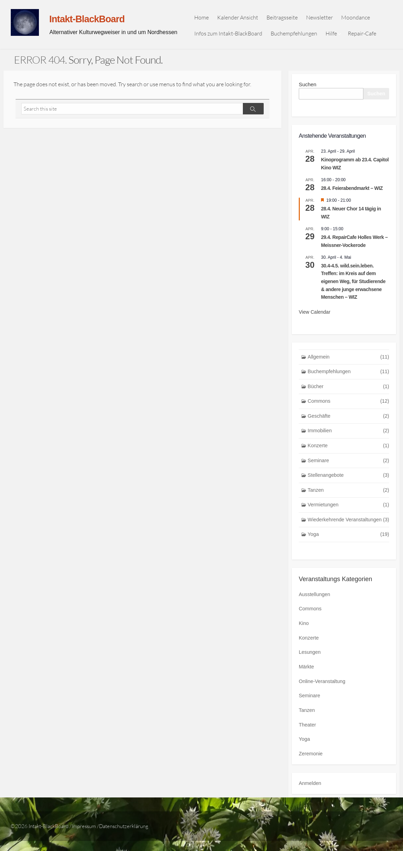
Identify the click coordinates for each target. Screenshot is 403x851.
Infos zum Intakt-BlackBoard (231, 34)
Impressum (88, 836)
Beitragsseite (285, 18)
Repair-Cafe (365, 34)
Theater (308, 734)
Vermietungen (348, 512)
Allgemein (348, 361)
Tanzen (348, 497)
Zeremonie (311, 764)
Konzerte (348, 452)
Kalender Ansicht (240, 18)
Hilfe (334, 34)
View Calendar (314, 315)
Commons (348, 406)
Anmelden (310, 793)
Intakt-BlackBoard (50, 836)
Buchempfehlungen (296, 34)
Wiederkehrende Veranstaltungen (348, 527)
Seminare (348, 467)
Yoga (348, 542)
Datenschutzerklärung (132, 836)
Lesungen (310, 661)
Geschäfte (348, 421)
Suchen (307, 87)
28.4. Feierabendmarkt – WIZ (352, 191)
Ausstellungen (315, 602)
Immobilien (348, 436)
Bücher (348, 391)
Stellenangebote (348, 482)
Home (204, 18)
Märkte (307, 676)
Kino (304, 632)
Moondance (358, 18)
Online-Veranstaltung (323, 690)
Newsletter (322, 18)
